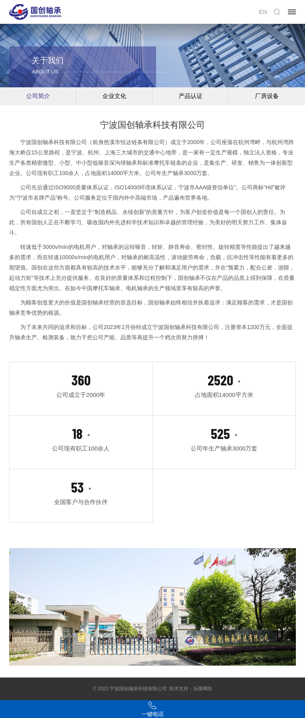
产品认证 (191, 95)
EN (263, 11)
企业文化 (114, 95)
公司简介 (38, 95)
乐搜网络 (202, 688)
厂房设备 (267, 95)
